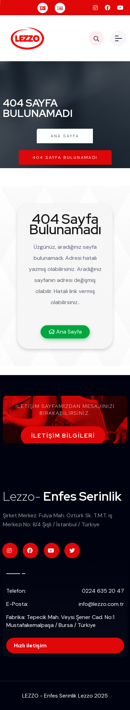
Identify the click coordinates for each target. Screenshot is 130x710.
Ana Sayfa (65, 136)
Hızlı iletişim (30, 645)
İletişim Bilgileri (63, 435)
